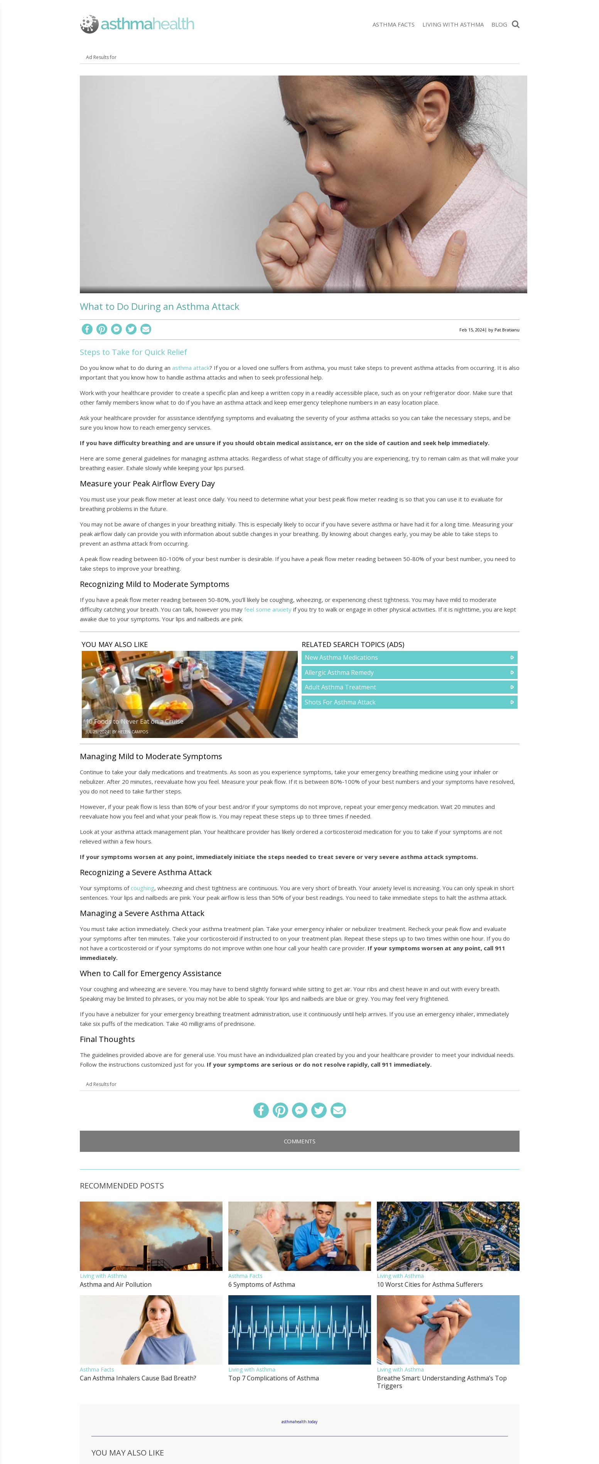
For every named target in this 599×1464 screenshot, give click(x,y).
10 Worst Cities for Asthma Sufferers (430, 1284)
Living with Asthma (453, 24)
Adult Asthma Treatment (340, 687)
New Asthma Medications (341, 657)
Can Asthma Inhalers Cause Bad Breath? (138, 1378)
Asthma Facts (394, 24)
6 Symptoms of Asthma (261, 1284)
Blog (499, 24)
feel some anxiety (268, 609)
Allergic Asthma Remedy (339, 672)
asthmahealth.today (299, 1421)
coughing (142, 888)
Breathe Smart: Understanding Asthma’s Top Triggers (442, 1382)
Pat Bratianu (507, 330)
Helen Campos (133, 732)
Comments (300, 1141)
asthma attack (190, 367)
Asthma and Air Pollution (116, 1284)
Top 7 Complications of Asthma (273, 1378)
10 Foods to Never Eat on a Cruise (135, 721)
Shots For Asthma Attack (340, 702)
